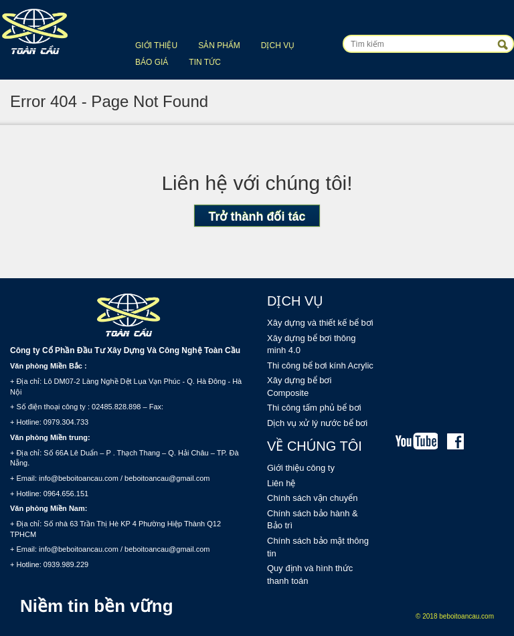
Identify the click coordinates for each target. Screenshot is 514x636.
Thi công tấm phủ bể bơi (314, 408)
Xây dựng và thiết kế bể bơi (320, 323)
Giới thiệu (156, 45)
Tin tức (204, 62)
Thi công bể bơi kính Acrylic (320, 365)
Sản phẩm (219, 45)
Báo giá (151, 62)
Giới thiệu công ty (301, 468)
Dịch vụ (277, 45)
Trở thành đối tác (256, 216)
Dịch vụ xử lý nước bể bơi (317, 423)
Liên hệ (281, 483)
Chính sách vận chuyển (312, 498)
